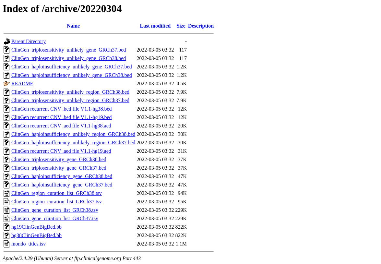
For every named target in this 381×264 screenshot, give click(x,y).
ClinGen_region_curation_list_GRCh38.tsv (56, 193)
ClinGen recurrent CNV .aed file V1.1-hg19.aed (61, 151)
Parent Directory (28, 41)
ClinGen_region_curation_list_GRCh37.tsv (56, 201)
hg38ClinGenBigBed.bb (36, 235)
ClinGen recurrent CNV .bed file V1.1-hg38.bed (61, 109)
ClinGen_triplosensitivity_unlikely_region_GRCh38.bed (70, 92)
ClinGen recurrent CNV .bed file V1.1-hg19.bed (61, 117)
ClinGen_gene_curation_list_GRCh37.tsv (54, 218)
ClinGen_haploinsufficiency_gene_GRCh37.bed (61, 184)
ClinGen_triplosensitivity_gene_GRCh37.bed (58, 168)
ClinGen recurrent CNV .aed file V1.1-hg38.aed (61, 125)
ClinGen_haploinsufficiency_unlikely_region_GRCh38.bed (73, 134)
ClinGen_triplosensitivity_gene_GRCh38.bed (58, 159)
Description (201, 26)
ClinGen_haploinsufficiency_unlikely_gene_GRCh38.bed (71, 75)
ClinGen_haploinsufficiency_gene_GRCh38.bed (61, 176)
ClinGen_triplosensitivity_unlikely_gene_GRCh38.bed (68, 58)
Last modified (155, 26)
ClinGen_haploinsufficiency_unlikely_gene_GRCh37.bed (71, 66)
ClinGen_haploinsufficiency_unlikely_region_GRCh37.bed (73, 142)
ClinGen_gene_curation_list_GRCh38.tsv (54, 210)
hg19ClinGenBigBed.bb (36, 227)
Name (73, 26)
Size (180, 26)
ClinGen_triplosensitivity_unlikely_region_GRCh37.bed (70, 100)
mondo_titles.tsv (28, 243)
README (22, 83)
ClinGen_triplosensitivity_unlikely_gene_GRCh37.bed (68, 50)
